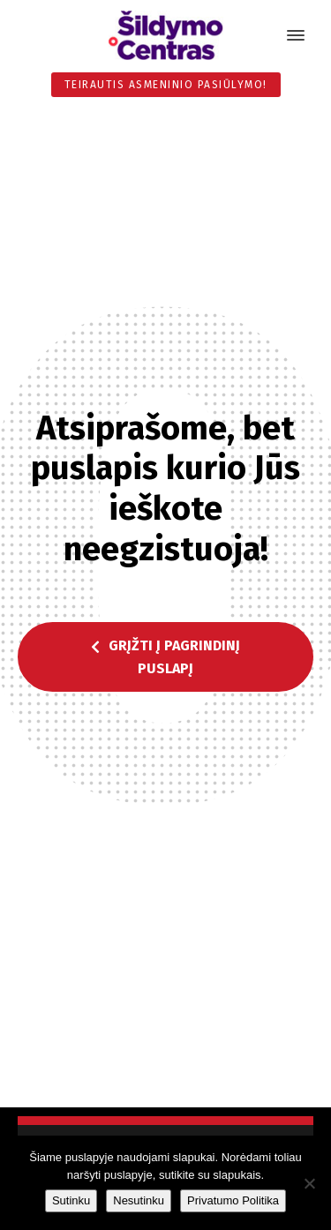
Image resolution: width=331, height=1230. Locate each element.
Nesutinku (138, 1200)
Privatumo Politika (233, 1200)
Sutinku (71, 1200)
